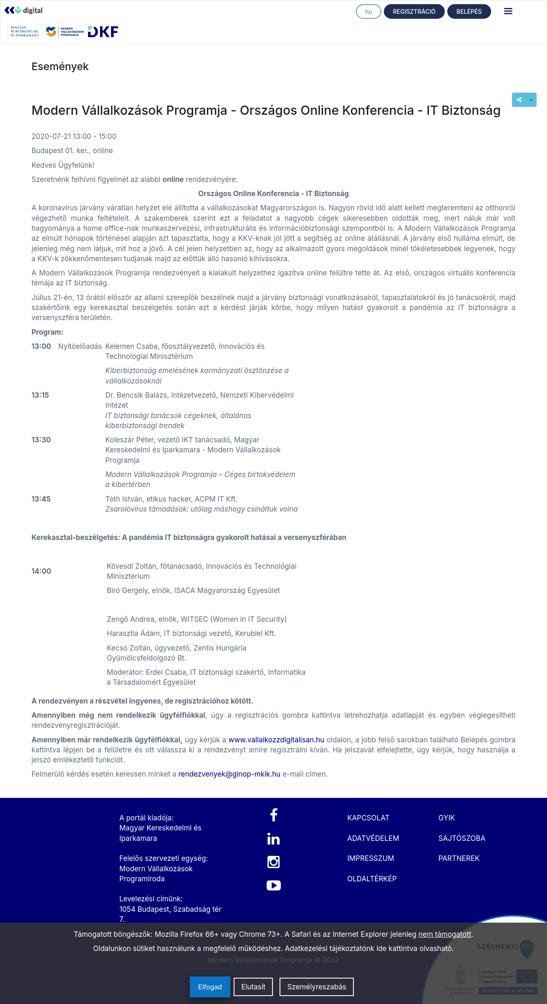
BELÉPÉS (468, 11)
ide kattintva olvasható (414, 948)
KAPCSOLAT (368, 818)
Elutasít (253, 987)
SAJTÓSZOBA (462, 838)
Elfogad (210, 987)
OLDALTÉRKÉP (372, 879)
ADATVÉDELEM (373, 838)
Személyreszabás (316, 987)
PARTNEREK (459, 858)
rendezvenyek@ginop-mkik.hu (229, 774)
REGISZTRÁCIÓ (414, 11)
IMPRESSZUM (370, 858)
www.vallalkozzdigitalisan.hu (277, 740)
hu (368, 11)
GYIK (447, 818)
